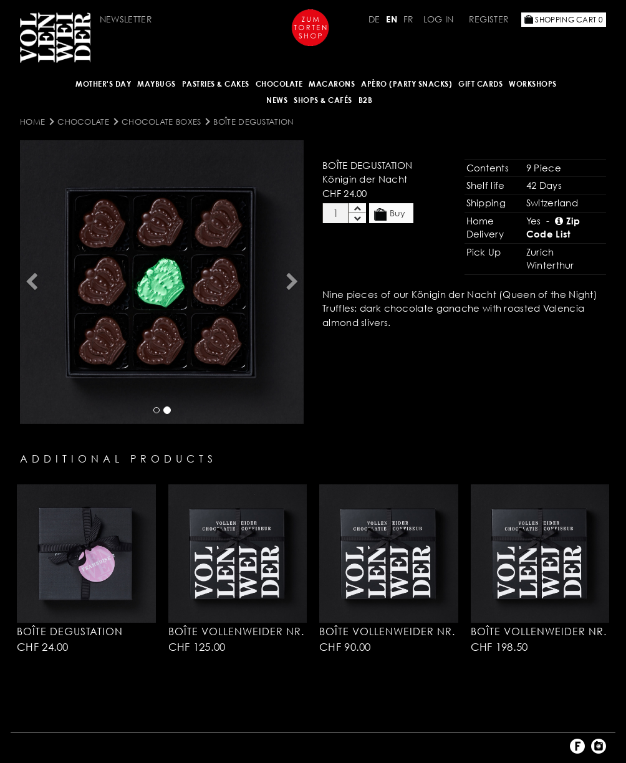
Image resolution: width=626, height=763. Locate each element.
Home (32, 122)
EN (391, 19)
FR (408, 19)
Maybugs (156, 84)
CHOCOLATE (279, 84)
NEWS (276, 100)
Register (489, 19)
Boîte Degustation (253, 122)
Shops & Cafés (323, 100)
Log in (438, 19)
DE (374, 19)
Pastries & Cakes (215, 84)
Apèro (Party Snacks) (406, 84)
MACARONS (332, 84)
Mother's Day (103, 84)
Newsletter (126, 19)
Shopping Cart (563, 19)
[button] (31, 282)
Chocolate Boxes (161, 122)
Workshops (533, 84)
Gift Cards (480, 84)
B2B (366, 100)
